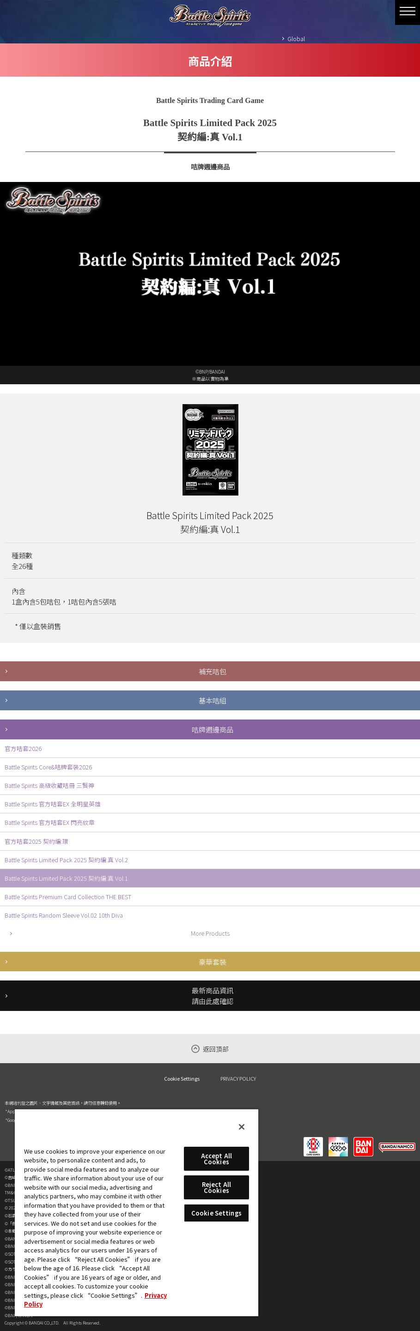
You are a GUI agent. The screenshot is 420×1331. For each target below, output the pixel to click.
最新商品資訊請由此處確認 (212, 995)
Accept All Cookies (216, 1158)
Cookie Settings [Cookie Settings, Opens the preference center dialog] (216, 1213)
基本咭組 (212, 700)
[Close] (241, 1127)
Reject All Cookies (216, 1187)
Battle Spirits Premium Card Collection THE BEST (68, 896)
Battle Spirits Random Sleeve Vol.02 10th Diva (64, 915)
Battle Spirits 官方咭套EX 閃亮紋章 (50, 822)
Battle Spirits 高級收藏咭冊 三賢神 (49, 785)
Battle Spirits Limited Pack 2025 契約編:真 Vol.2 (66, 859)
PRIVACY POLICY (238, 1078)
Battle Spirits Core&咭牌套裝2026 (48, 766)
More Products (210, 933)
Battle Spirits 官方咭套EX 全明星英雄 (53, 803)
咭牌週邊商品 (212, 729)
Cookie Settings (182, 1079)
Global (296, 38)
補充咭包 (212, 671)
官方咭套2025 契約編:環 (36, 841)
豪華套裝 (212, 961)
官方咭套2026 (23, 748)
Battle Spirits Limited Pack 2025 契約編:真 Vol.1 (66, 878)
